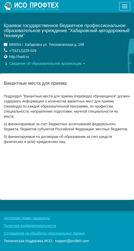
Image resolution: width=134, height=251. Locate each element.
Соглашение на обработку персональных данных (44, 233)
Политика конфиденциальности (30, 226)
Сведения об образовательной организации (44, 63)
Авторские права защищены (27, 218)
